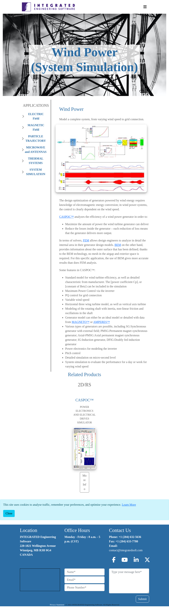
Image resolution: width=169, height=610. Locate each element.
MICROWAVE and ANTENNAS (36, 149)
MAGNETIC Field (35, 127)
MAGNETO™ (80, 322)
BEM (118, 244)
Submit (142, 599)
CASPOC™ (66, 216)
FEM (86, 240)
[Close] (9, 513)
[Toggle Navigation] (145, 7)
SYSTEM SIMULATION (35, 172)
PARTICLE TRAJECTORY (35, 138)
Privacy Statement (57, 605)
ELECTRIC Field (36, 116)
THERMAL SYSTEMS (35, 161)
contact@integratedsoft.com (125, 550)
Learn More (129, 504)
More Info (84, 482)
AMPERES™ (101, 322)
